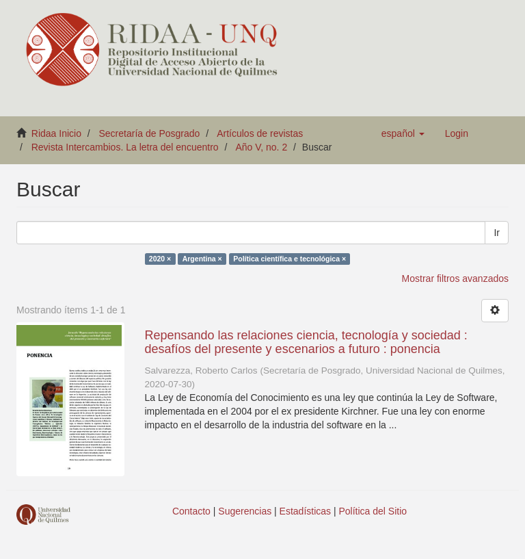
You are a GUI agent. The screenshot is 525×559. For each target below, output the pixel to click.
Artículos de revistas (260, 133)
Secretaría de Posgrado (149, 133)
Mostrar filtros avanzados (455, 278)
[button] (403, 133)
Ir (497, 232)
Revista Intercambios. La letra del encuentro (125, 147)
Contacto (191, 511)
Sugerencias (244, 511)
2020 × (160, 259)
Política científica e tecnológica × (289, 259)
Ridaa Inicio (56, 133)
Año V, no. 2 (261, 147)
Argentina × (202, 259)
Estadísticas (305, 511)
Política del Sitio (373, 511)
